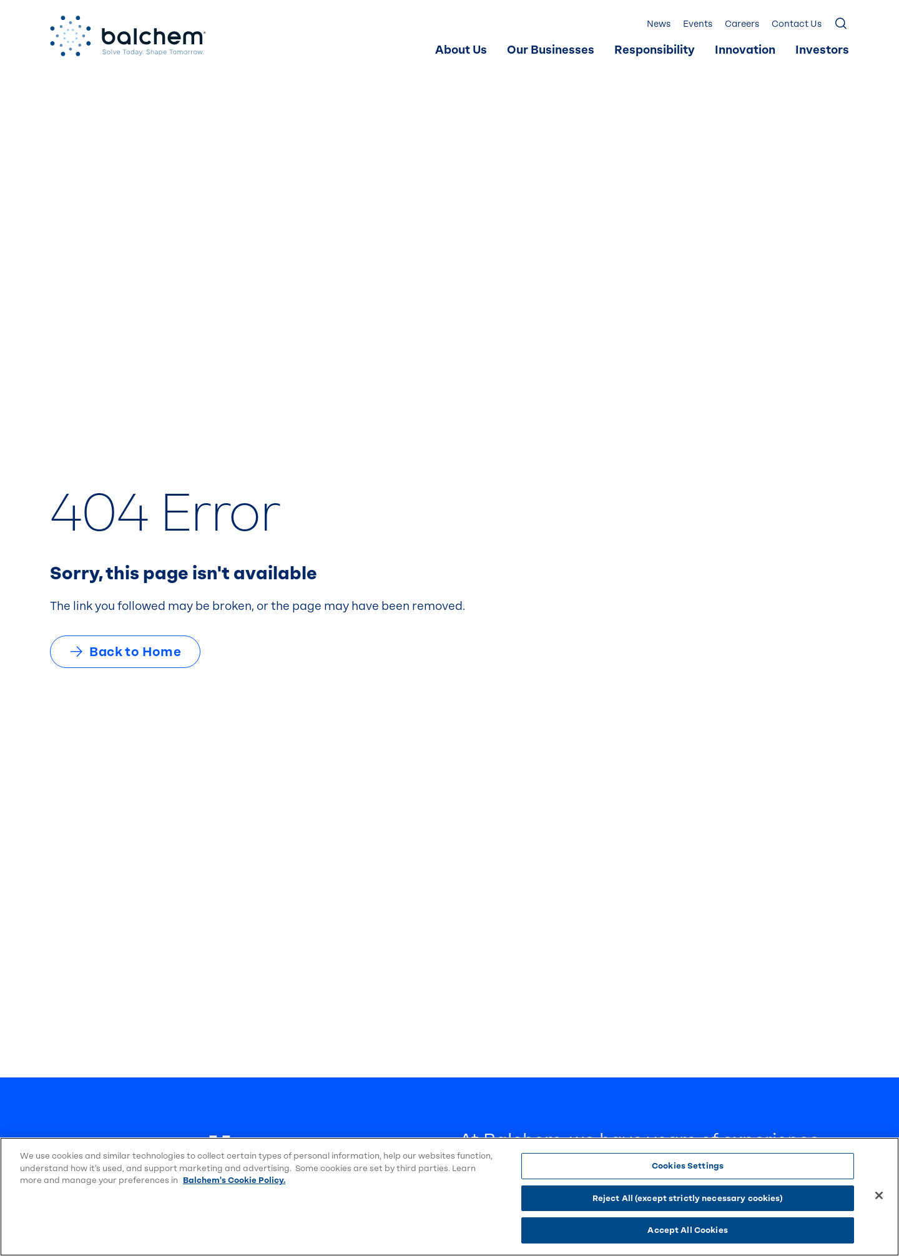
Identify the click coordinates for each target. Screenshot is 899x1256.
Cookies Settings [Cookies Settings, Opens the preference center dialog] (688, 1165)
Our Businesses (550, 50)
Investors (822, 50)
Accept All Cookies (687, 1230)
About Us (461, 50)
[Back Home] (128, 36)
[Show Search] (841, 24)
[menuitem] (461, 50)
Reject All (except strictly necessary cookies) (688, 1198)
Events (697, 24)
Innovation (745, 50)
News (659, 24)
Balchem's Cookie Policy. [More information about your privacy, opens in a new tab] (234, 1180)
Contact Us (797, 24)
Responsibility (654, 50)
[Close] (879, 1195)
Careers (742, 24)
